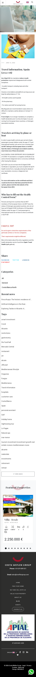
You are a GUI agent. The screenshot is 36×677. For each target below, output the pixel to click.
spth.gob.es (10, 244)
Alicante (4, 329)
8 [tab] (27, 548)
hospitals (4, 392)
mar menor (5, 437)
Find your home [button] (18, 586)
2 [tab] (8, 548)
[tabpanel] (18, 520)
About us (17, 597)
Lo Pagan (4, 428)
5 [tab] (18, 548)
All (3, 278)
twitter (15, 260)
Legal (24, 665)
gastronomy (6, 338)
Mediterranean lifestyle (10, 369)
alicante (4, 450)
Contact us (18, 609)
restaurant (5, 351)
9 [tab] (30, 548)
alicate (3, 360)
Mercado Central (7, 347)
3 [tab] (11, 548)
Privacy (29, 665)
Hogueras (5, 374)
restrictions (5, 333)
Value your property (18, 593)
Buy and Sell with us (18, 590)
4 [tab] (15, 548)
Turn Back (18, 474)
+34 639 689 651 (18, 568)
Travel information (8, 388)
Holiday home (6, 419)
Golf (3, 415)
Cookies (14, 667)
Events (18, 604)
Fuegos (4, 378)
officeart (4, 365)
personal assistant (8, 410)
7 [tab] (24, 548)
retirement (5, 463)
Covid (3, 324)
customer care (7, 397)
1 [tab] (6, 548)
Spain (3, 406)
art (2, 356)
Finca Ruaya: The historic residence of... (16, 299)
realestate (5, 454)
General (5, 283)
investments (6, 459)
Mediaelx (20, 669)
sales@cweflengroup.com (18, 575)
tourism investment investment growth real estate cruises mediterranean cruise (18, 443)
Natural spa (5, 433)
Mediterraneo (6, 383)
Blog (18, 601)
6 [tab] (21, 548)
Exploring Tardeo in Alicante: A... (13, 309)
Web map (21, 667)
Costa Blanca (6, 401)
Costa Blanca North (9, 287)
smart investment (8, 319)
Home (18, 582)
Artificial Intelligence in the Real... (13, 304)
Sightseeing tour (7, 424)
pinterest (5, 262)
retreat (4, 468)
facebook (5, 260)
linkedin (25, 260)
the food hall (6, 342)
